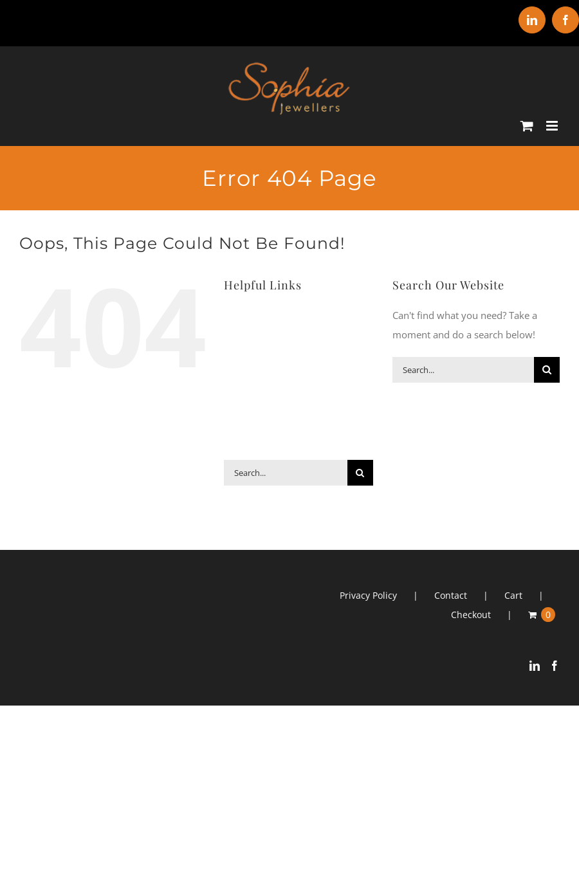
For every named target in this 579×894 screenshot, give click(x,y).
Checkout (471, 614)
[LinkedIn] (534, 666)
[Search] (360, 473)
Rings (250, 395)
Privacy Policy (368, 595)
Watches (310, 395)
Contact (450, 595)
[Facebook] (554, 666)
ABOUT (245, 318)
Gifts (248, 369)
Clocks (247, 344)
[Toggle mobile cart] (526, 125)
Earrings (305, 344)
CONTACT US (258, 447)
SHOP (314, 421)
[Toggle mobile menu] (553, 125)
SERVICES (256, 421)
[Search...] (285, 473)
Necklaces (311, 369)
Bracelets (304, 318)
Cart (513, 595)
